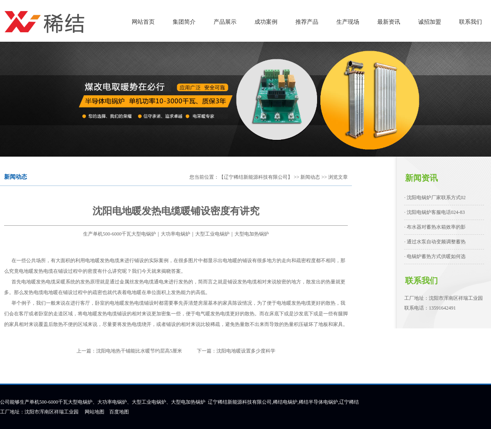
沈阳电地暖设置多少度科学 (245, 351)
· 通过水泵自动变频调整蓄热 (435, 242)
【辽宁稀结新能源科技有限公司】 (256, 177)
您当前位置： (204, 177)
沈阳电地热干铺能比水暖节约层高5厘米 (139, 351)
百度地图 (119, 412)
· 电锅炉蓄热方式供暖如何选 (435, 256)
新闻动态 (310, 177)
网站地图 (94, 412)
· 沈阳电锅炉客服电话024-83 (434, 212)
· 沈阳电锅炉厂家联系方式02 (435, 197)
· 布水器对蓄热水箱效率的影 (435, 227)
